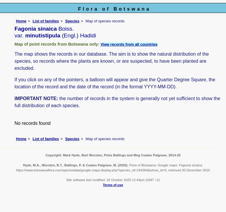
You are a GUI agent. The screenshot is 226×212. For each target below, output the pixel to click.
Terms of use (113, 185)
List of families (46, 21)
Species (72, 21)
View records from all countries (129, 44)
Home (21, 21)
